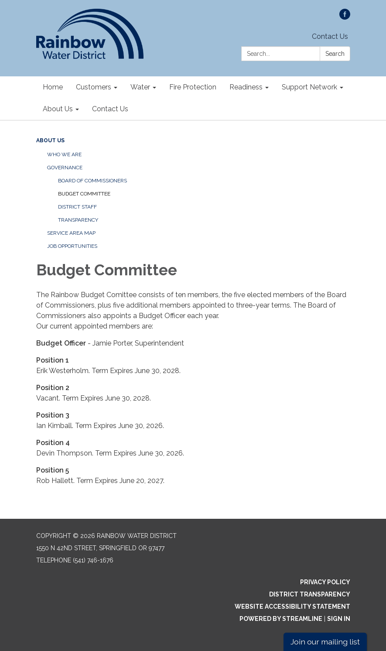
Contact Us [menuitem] (110, 109)
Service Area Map (71, 233)
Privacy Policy (325, 582)
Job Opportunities (72, 246)
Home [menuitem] (53, 87)
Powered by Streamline (280, 618)
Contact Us (330, 36)
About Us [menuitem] (58, 109)
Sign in (338, 618)
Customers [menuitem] (93, 87)
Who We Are (64, 154)
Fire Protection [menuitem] (192, 87)
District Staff (77, 207)
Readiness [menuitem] (246, 87)
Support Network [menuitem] (309, 87)
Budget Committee (84, 194)
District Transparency (309, 594)
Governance (64, 167)
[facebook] (344, 17)
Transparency (78, 220)
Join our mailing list (325, 641)
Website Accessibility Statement (292, 606)
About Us (50, 140)
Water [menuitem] (140, 87)
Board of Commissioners (92, 181)
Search (335, 53)
